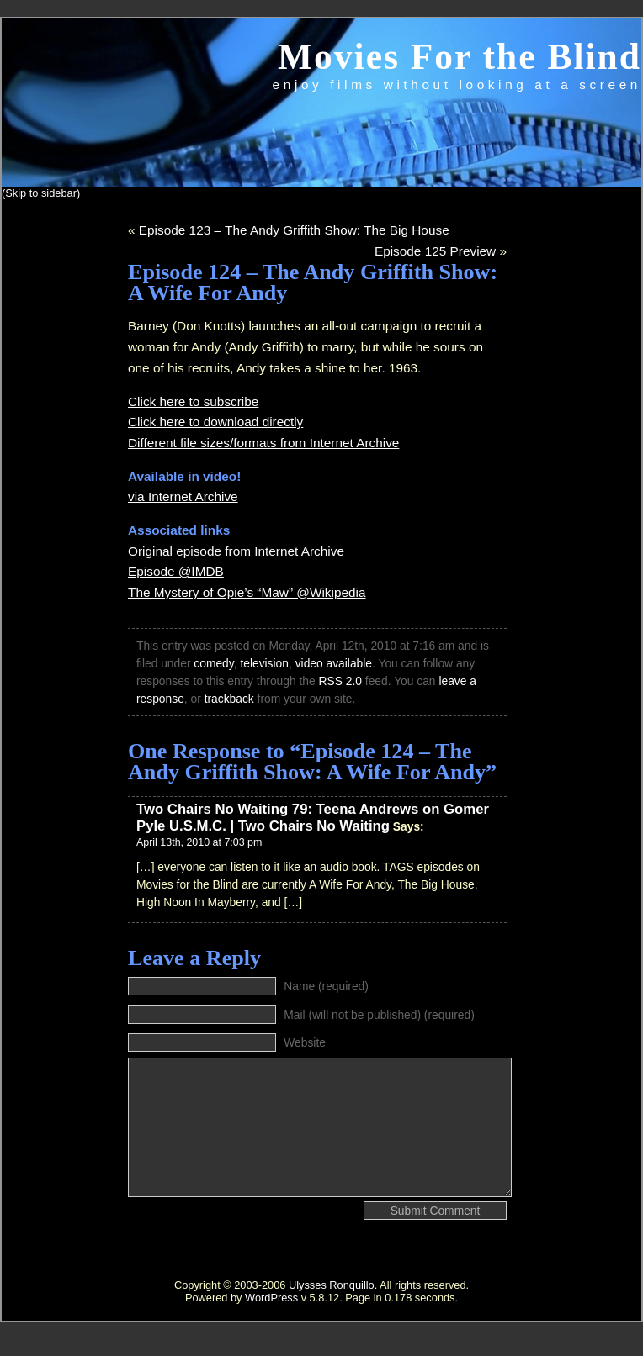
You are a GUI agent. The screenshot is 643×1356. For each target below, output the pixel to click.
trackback (229, 698)
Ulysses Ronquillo (332, 1285)
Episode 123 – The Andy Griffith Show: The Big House (294, 230)
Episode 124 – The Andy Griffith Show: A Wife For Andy (312, 282)
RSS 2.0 (340, 681)
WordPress (271, 1297)
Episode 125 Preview (435, 251)
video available (333, 663)
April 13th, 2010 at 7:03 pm (199, 842)
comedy (213, 663)
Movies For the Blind (459, 56)
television (264, 663)
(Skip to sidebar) (41, 193)
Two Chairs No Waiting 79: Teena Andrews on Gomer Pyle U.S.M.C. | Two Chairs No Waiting (312, 817)
